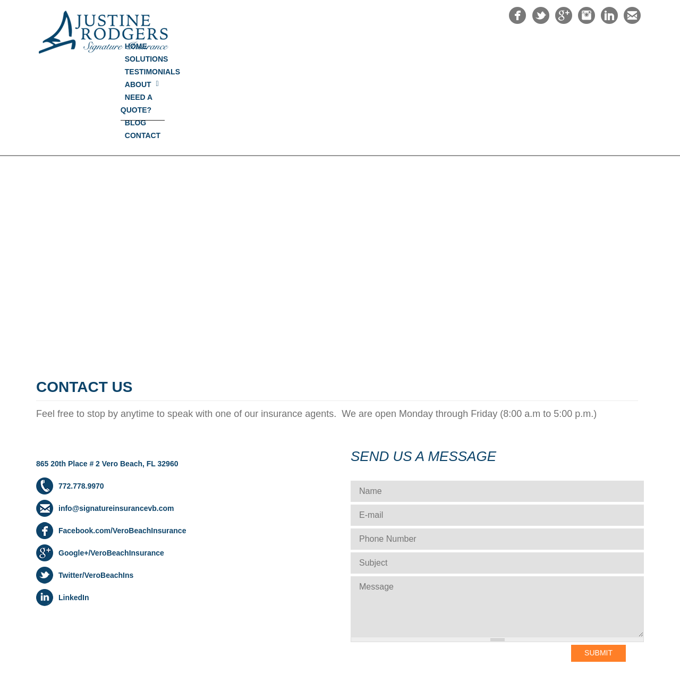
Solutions (329, 46)
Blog (571, 46)
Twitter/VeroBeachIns (95, 489)
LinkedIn (73, 511)
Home (279, 46)
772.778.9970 (81, 400)
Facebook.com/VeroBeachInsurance (122, 444)
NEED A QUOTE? (513, 46)
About (453, 46)
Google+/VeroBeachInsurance (111, 467)
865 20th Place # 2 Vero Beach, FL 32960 (107, 377)
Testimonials (395, 46)
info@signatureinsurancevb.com (116, 422)
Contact (617, 46)
